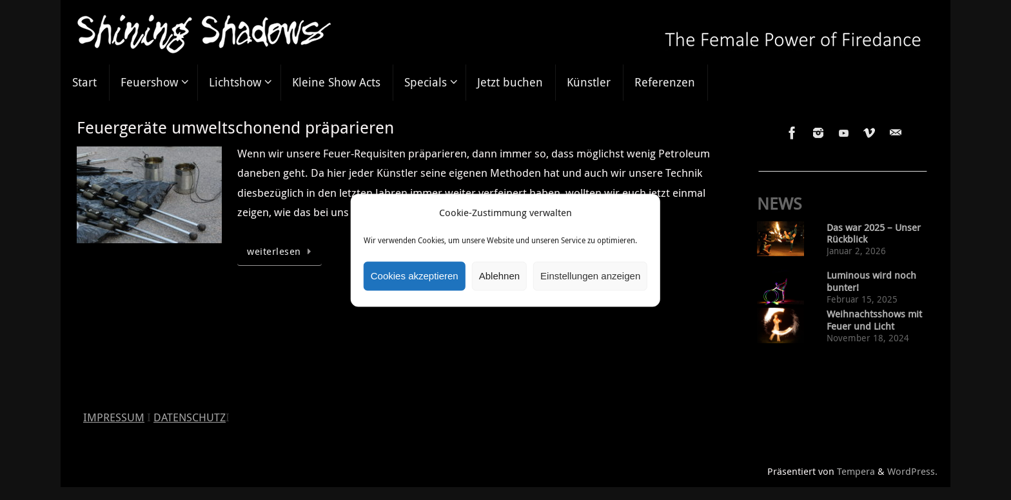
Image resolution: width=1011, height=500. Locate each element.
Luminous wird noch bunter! (871, 281)
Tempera (856, 471)
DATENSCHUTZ (189, 417)
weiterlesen (282, 251)
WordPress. (912, 471)
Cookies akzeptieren (414, 275)
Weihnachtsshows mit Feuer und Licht (874, 320)
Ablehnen (499, 275)
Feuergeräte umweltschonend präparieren (235, 127)
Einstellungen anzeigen (590, 275)
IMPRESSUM (113, 417)
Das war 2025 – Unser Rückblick (874, 233)
